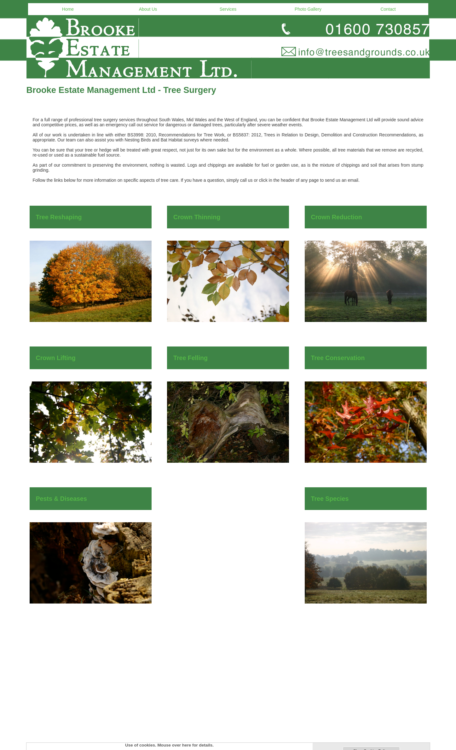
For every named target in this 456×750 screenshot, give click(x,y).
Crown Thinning (196, 217)
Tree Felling (190, 357)
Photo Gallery (308, 9)
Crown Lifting (56, 357)
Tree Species (330, 498)
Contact (387, 9)
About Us (148, 9)
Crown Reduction (336, 217)
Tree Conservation (338, 357)
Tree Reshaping (59, 217)
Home (68, 9)
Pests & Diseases (61, 498)
